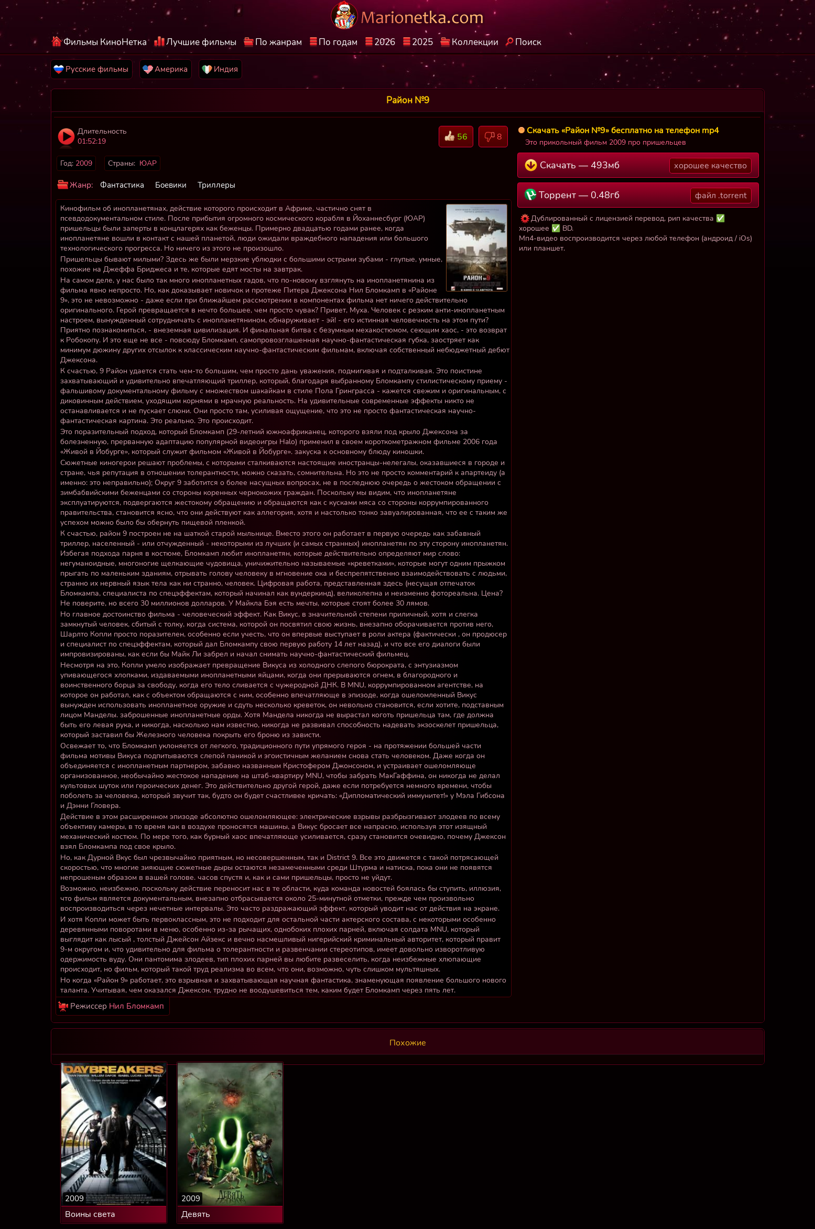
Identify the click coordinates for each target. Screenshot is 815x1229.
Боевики (171, 185)
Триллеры (216, 185)
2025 (422, 42)
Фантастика (122, 185)
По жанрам (278, 42)
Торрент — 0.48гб (638, 195)
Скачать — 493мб (638, 166)
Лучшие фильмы (201, 42)
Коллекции (475, 42)
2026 (384, 42)
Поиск (528, 42)
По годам (338, 42)
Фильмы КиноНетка (105, 42)
